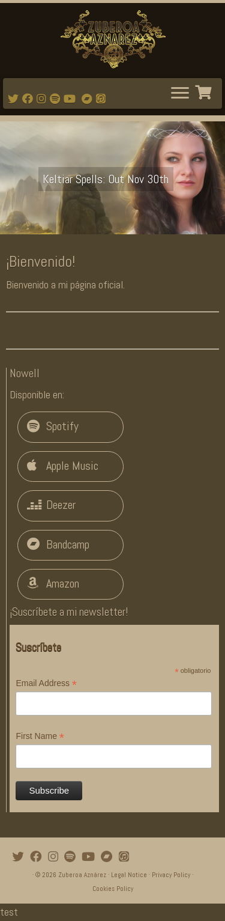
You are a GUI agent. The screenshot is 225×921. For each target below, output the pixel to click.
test (9, 912)
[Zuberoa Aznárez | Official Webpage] (112, 39)
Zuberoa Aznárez (82, 875)
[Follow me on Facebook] (29, 99)
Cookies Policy (112, 888)
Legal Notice (129, 875)
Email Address (46, 684)
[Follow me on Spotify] (57, 99)
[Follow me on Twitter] (15, 99)
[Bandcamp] (89, 99)
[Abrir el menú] (180, 94)
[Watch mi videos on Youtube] (71, 99)
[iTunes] (102, 99)
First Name (40, 737)
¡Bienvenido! (40, 262)
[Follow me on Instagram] (43, 99)
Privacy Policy (171, 875)
